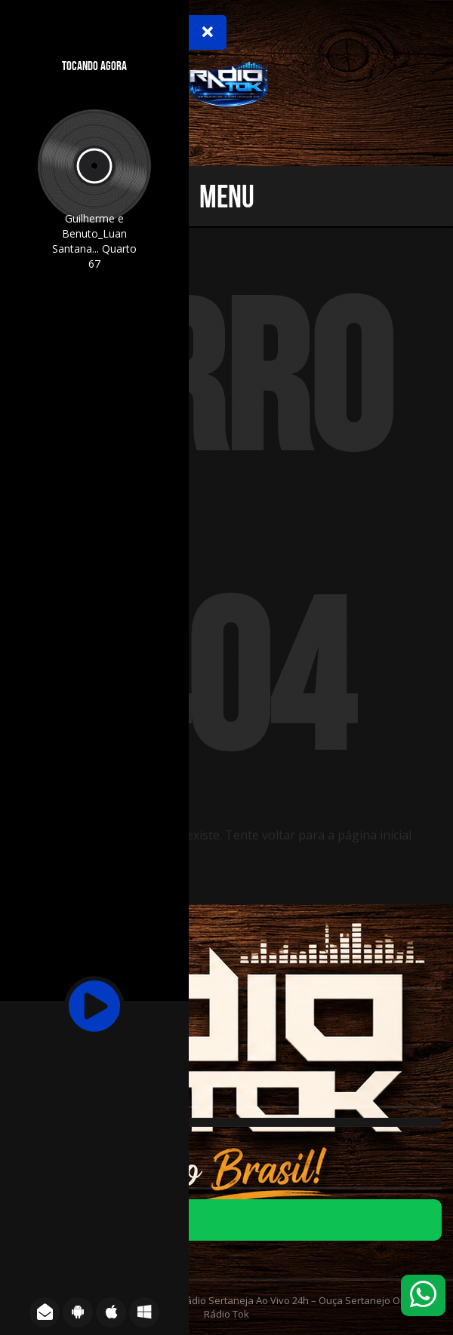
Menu (226, 196)
